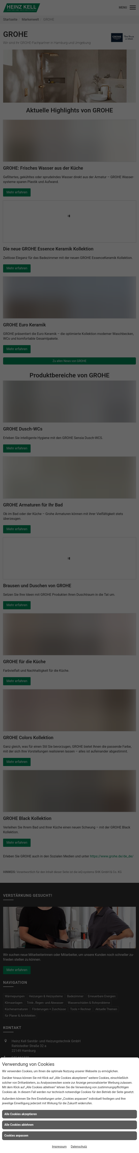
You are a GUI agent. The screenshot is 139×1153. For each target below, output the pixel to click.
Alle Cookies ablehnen (19, 1124)
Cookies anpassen (16, 1135)
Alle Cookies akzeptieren (20, 1114)
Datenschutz (79, 1146)
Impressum (59, 1146)
